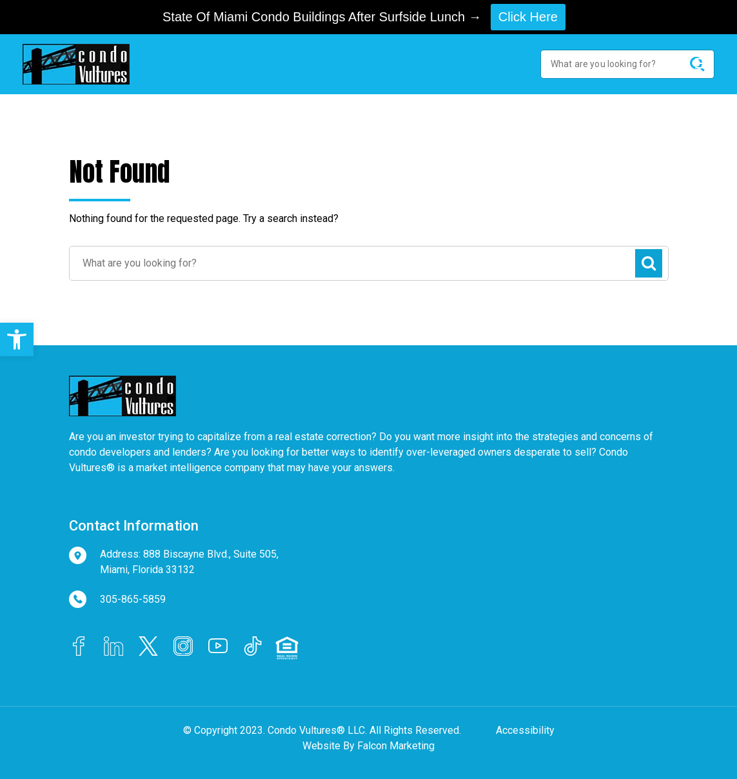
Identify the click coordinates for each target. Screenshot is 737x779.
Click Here (528, 17)
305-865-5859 (133, 599)
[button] (17, 339)
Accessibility (525, 730)
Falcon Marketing (396, 746)
